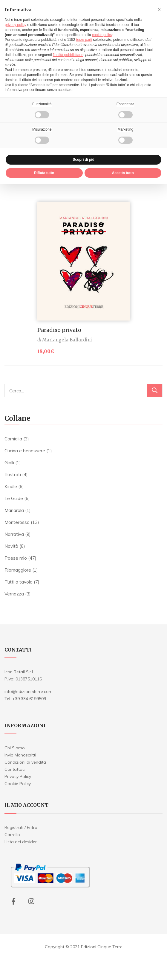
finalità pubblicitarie (68, 55)
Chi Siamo (14, 748)
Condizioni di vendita (25, 762)
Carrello (12, 834)
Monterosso (17, 522)
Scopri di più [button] (83, 159)
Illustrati (12, 474)
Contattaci (14, 769)
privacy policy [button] (15, 25)
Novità (11, 546)
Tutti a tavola (18, 582)
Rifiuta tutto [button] (44, 173)
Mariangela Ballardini (67, 340)
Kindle (10, 486)
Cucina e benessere (24, 451)
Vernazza (14, 594)
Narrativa (14, 534)
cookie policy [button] (102, 35)
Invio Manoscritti (20, 755)
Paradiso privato (59, 330)
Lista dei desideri (21, 841)
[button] (159, 9)
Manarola (14, 510)
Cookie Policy (17, 783)
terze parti (84, 40)
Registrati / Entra (20, 827)
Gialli (9, 462)
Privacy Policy (17, 776)
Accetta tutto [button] (123, 173)
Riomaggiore (17, 570)
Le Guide (13, 498)
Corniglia (13, 439)
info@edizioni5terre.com (28, 691)
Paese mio (15, 558)
